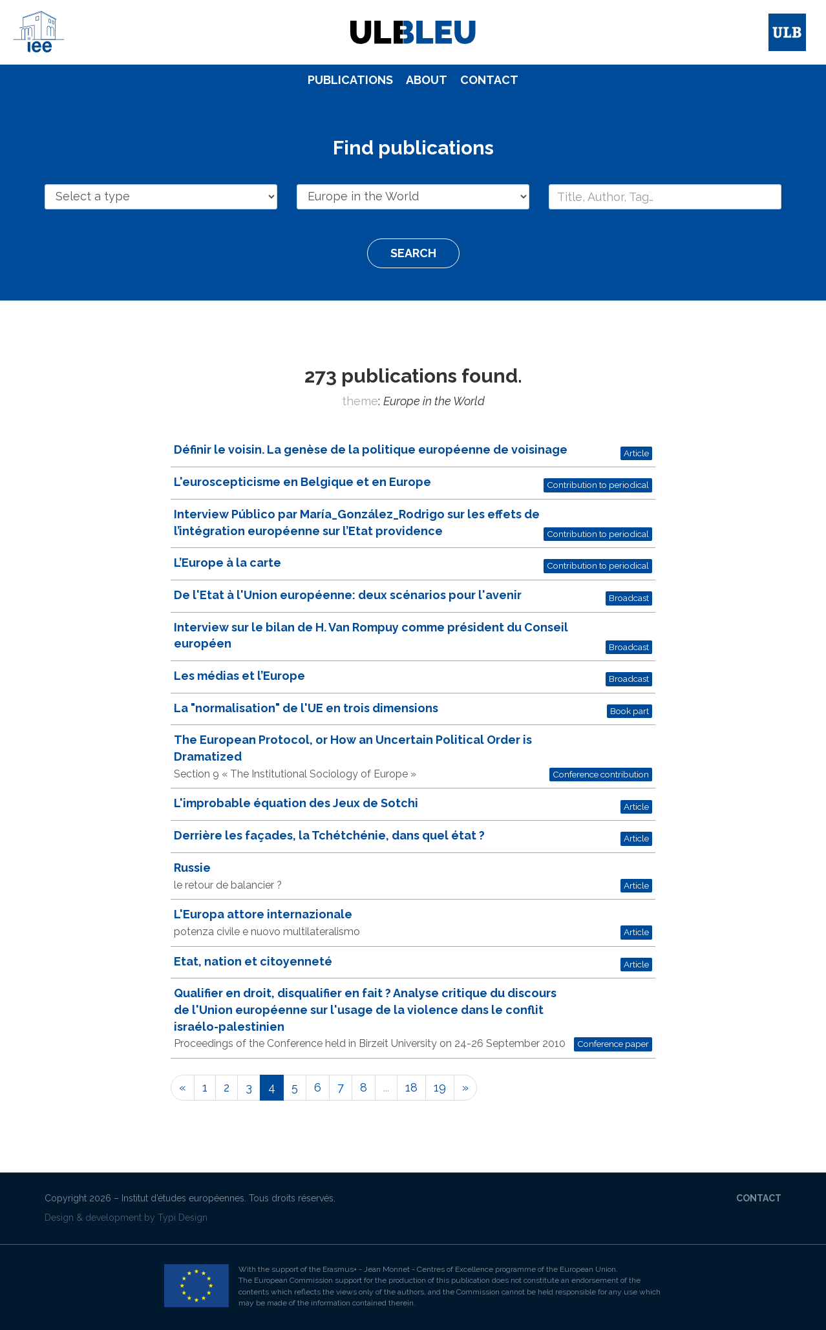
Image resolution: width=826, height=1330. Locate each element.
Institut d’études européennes (183, 1198)
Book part (629, 711)
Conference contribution (601, 774)
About (426, 80)
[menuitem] (350, 80)
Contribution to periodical (598, 485)
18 (411, 1087)
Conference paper (613, 1044)
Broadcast (629, 598)
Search (413, 253)
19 (440, 1087)
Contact (489, 80)
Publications (350, 80)
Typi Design (182, 1217)
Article (636, 453)
